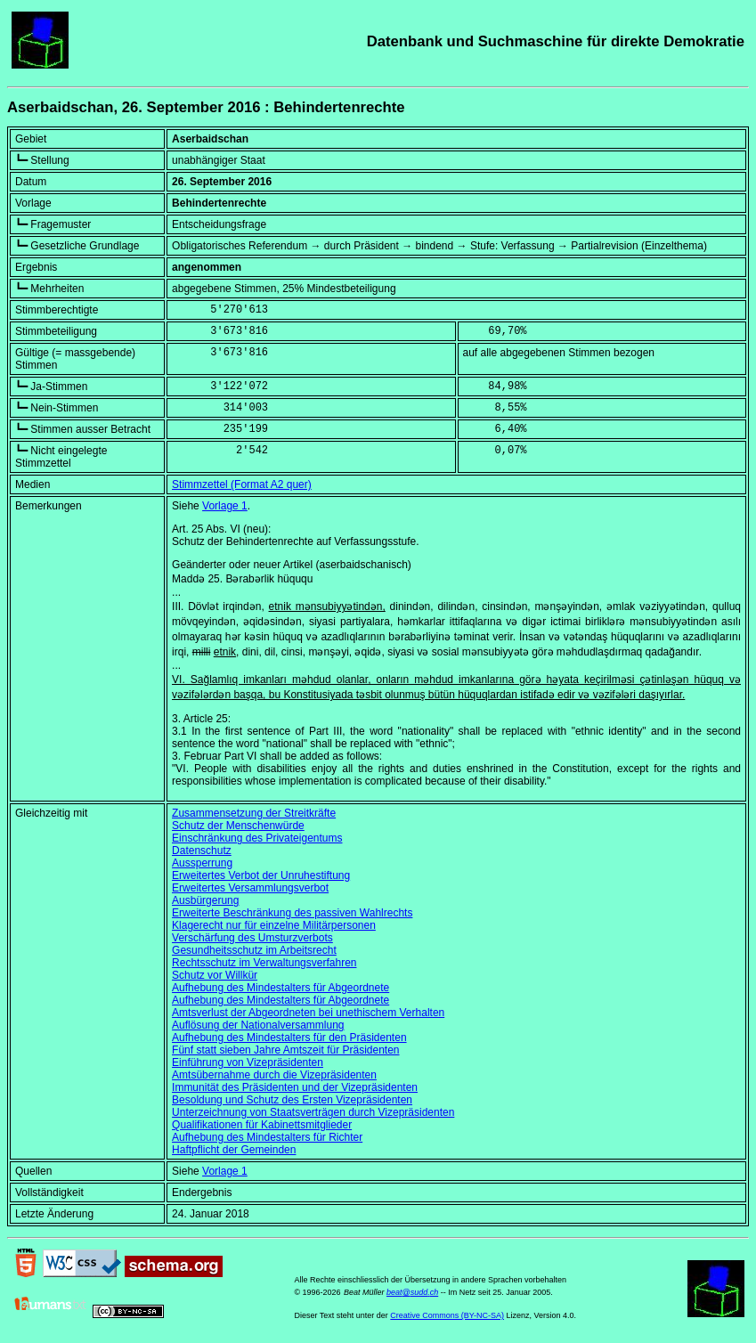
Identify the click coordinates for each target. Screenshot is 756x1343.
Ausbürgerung (205, 900)
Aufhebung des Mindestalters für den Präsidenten (289, 1037)
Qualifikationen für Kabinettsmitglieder (262, 1125)
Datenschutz (202, 850)
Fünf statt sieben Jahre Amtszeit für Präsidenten (285, 1050)
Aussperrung (202, 863)
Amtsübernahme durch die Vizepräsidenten (274, 1075)
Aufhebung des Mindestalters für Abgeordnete (280, 987)
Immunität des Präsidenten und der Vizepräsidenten (295, 1087)
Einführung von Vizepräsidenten (247, 1062)
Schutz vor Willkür (214, 975)
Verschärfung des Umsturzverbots (252, 938)
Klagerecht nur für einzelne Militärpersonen (274, 925)
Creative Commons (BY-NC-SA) (447, 1315)
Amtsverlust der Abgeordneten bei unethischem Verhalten (308, 1012)
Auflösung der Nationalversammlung (258, 1025)
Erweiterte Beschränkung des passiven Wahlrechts (292, 913)
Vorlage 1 (225, 506)
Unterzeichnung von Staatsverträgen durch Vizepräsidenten (313, 1112)
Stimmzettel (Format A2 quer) (242, 484)
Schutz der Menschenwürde (238, 825)
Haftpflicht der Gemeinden (234, 1150)
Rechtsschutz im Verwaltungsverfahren (264, 962)
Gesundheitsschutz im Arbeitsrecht (254, 950)
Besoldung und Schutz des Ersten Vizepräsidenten (292, 1100)
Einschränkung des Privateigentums (257, 838)
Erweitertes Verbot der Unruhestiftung (261, 875)
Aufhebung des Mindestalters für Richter (267, 1137)
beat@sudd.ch (412, 1292)
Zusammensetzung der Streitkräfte (254, 813)
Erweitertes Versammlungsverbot (250, 888)
